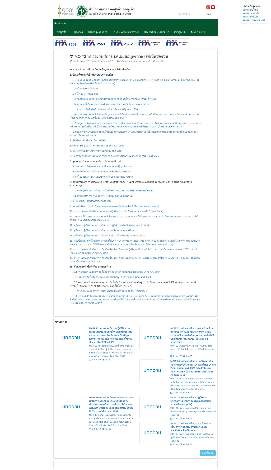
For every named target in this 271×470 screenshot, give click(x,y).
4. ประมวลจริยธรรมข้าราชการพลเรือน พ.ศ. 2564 (96, 150)
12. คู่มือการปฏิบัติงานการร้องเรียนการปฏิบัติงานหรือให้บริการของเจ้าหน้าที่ (109, 225)
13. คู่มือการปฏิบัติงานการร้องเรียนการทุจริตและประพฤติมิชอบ (103, 230)
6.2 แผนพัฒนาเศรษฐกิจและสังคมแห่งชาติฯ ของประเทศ (102, 171)
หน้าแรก (60, 23)
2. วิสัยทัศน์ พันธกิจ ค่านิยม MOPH (88, 140)
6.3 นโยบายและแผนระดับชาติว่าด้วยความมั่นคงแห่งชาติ (102, 176)
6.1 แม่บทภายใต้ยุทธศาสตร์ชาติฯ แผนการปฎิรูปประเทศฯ (102, 166)
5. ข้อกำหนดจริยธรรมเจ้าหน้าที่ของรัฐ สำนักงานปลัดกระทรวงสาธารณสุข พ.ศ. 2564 (114, 156)
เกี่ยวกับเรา (198, 32)
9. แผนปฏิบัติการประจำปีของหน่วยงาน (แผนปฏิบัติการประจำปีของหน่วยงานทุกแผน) (114, 206)
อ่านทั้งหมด (207, 453)
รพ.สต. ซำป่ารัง (251, 13)
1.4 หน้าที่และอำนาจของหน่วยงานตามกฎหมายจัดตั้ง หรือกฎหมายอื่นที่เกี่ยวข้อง (114, 99)
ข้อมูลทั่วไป (63, 32)
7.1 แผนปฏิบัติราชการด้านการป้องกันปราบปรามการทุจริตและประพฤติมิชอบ (112, 190)
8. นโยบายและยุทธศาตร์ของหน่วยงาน (90, 201)
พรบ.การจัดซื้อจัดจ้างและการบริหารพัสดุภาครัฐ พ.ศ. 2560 (107, 109)
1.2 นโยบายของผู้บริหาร (85, 88)
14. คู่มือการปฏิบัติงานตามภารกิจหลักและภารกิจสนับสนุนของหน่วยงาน (107, 235)
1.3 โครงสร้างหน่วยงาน (85, 93)
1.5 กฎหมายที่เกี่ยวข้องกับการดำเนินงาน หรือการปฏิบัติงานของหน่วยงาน (110, 104)
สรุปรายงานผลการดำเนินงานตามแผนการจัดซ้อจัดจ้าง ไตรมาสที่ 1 (112, 290)
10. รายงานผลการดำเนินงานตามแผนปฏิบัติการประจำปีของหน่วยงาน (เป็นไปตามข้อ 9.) (116, 211)
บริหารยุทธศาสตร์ (97, 32)
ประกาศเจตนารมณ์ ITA (156, 32)
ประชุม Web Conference (126, 32)
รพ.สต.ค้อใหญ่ (250, 9)
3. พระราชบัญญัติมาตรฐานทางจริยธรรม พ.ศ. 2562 (97, 145)
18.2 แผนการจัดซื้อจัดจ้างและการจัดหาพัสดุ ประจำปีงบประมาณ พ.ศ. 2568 (112, 277)
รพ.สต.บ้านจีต (250, 16)
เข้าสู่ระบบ (180, 32)
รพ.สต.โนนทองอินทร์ (254, 20)
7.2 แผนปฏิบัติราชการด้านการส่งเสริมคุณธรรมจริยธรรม (102, 195)
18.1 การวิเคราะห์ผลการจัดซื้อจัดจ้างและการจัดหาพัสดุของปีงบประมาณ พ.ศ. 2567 (116, 271)
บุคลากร (78, 32)
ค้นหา (209, 14)
